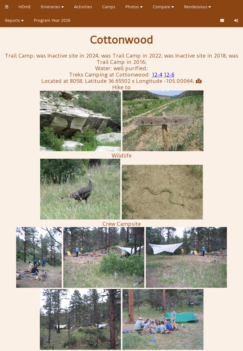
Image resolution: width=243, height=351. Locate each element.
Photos (134, 6)
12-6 (169, 74)
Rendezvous (197, 6)
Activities (83, 6)
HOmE (25, 6)
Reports (14, 20)
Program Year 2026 (52, 20)
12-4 (157, 74)
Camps (108, 6)
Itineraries (52, 6)
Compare (163, 6)
